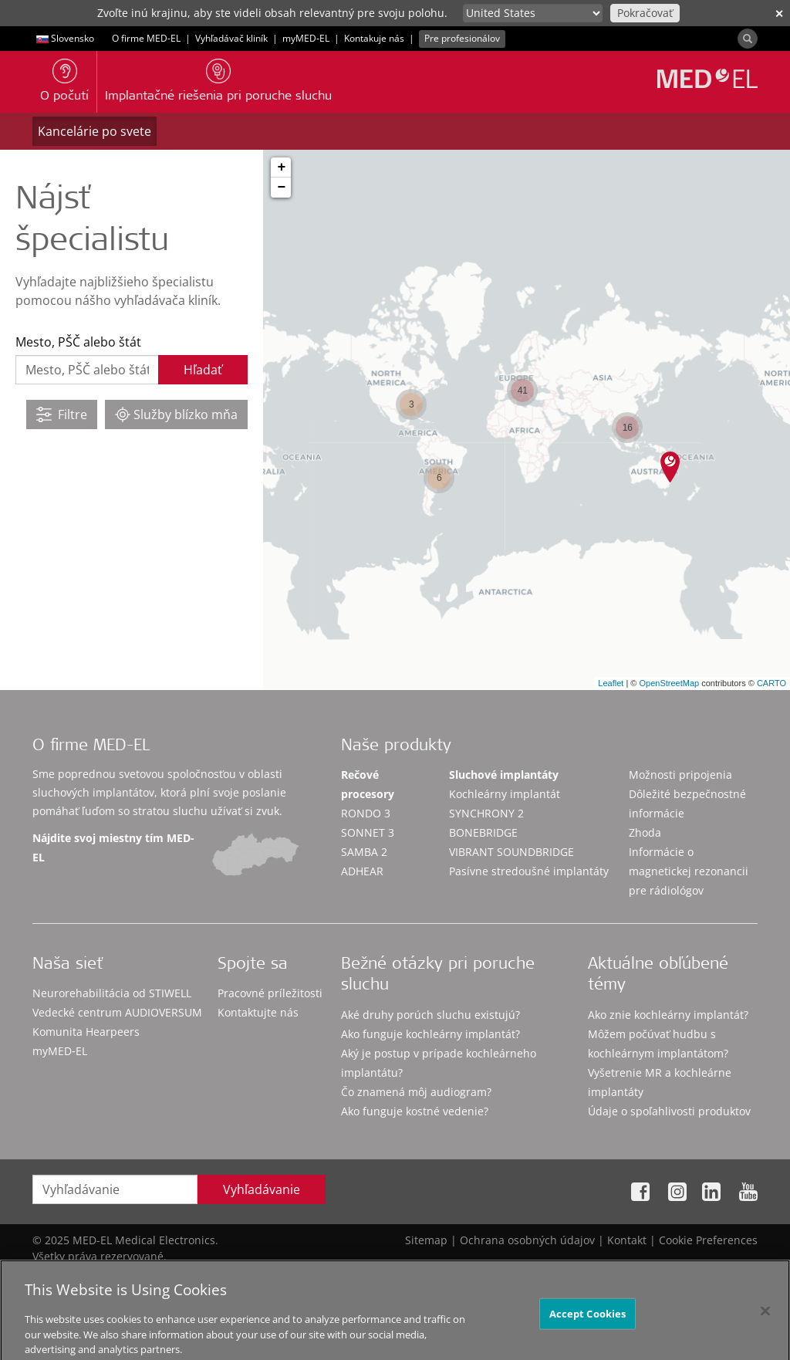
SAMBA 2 (364, 851)
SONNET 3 (367, 832)
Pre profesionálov (462, 38)
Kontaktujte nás (258, 1012)
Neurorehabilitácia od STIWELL (111, 993)
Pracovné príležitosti (270, 993)
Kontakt (627, 1240)
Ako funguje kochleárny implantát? (430, 1034)
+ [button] (281, 167)
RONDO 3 (365, 813)
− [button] (281, 187)
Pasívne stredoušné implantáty (529, 871)
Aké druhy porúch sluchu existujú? (430, 1014)
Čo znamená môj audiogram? (416, 1091)
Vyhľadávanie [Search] (261, 1189)
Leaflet (610, 683)
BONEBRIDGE (483, 832)
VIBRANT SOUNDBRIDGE (511, 851)
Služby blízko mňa (176, 414)
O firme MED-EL (146, 38)
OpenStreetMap (669, 683)
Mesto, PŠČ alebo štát (78, 341)
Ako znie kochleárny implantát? (668, 1014)
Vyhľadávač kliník (231, 38)
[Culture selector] (533, 13)
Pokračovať (645, 12)
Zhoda (645, 832)
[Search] (748, 39)
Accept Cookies (587, 1324)
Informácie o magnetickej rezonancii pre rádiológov (688, 871)
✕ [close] (779, 13)
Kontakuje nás (374, 38)
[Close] (765, 1321)
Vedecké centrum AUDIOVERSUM (117, 1012)
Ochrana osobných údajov (527, 1240)
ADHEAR (362, 871)
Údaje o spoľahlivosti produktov (669, 1111)
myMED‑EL (305, 38)
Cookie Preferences (708, 1240)
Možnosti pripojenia (680, 774)
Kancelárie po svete (94, 131)
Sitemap (426, 1240)
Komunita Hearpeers (86, 1031)
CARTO (771, 683)
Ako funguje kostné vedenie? (414, 1111)
